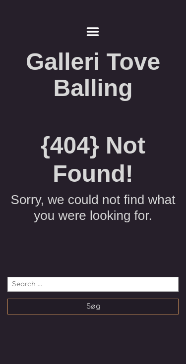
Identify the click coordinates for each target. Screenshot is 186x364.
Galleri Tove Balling (93, 75)
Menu (93, 32)
